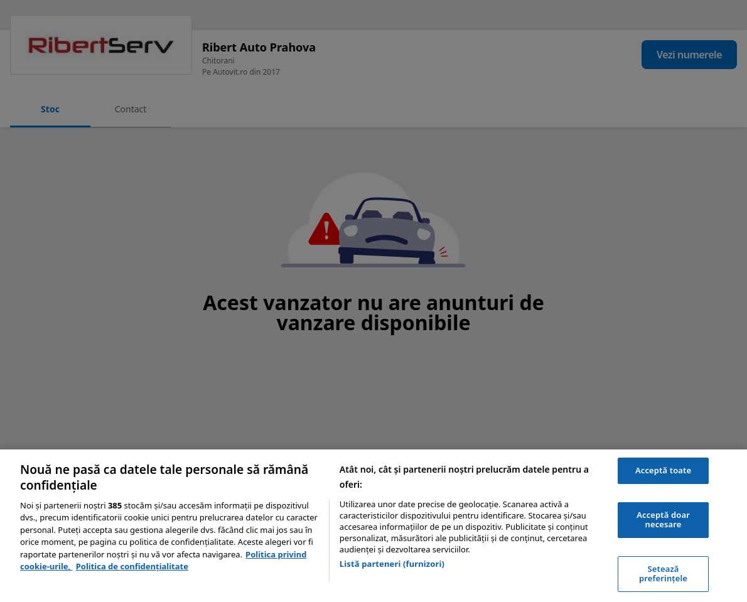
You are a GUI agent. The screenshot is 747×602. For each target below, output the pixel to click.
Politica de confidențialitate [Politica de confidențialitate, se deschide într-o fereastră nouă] (132, 566)
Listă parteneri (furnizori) (392, 563)
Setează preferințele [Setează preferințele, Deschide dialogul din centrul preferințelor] (663, 573)
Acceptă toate (663, 470)
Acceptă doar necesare (663, 519)
